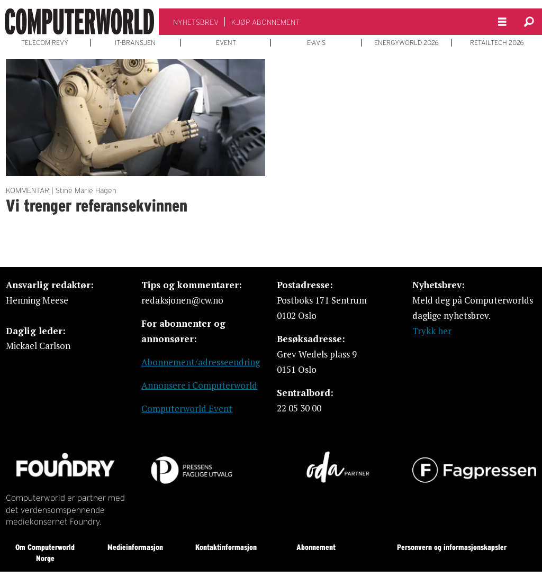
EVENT (226, 43)
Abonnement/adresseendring (200, 362)
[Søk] (529, 21)
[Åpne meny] (502, 22)
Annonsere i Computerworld (199, 385)
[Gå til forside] (79, 21)
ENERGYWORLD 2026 (406, 43)
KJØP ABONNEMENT (265, 22)
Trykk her (431, 331)
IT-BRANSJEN (135, 43)
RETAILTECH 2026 (497, 43)
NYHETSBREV (196, 22)
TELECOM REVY (44, 43)
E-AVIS (316, 43)
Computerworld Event (186, 408)
